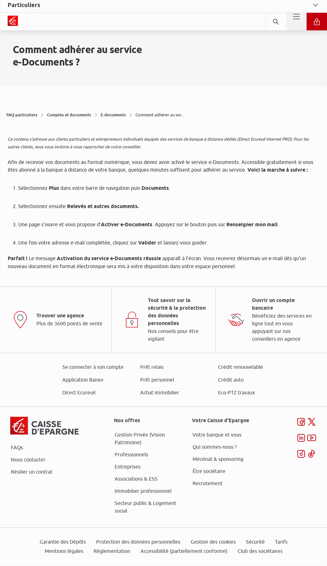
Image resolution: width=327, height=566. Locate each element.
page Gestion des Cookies (132, 337)
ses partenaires (165, 229)
